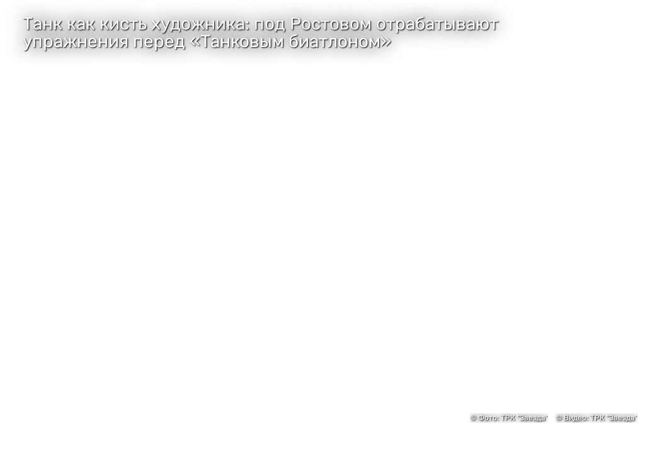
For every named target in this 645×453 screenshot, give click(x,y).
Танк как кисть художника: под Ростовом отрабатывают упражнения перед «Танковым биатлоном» (260, 32)
